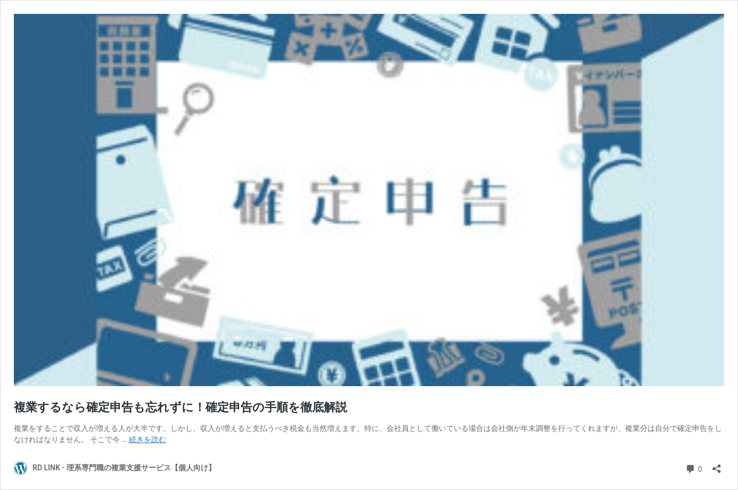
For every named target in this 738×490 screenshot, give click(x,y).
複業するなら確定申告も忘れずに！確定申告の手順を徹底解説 (180, 407)
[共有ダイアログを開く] (716, 465)
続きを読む (147, 439)
